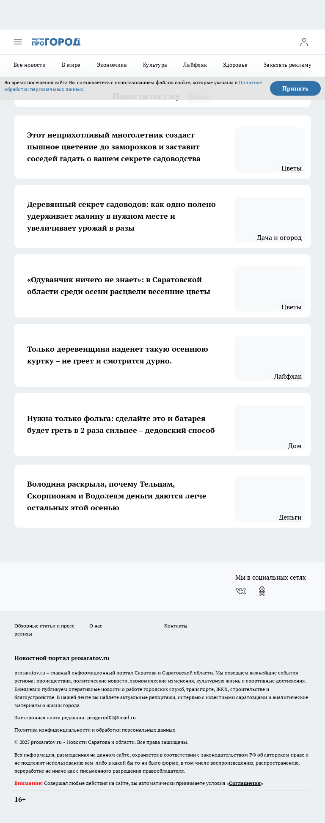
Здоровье (235, 65)
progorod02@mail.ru (111, 717)
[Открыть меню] (18, 41)
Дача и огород (279, 237)
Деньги (290, 517)
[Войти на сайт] (303, 41)
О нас (95, 625)
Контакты (175, 625)
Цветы (291, 168)
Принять (295, 88)
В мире (71, 65)
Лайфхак (195, 65)
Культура (155, 65)
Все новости (30, 65)
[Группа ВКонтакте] (240, 591)
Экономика (112, 65)
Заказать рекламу (287, 65)
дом (295, 445)
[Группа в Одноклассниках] (262, 591)
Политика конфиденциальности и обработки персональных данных (94, 730)
